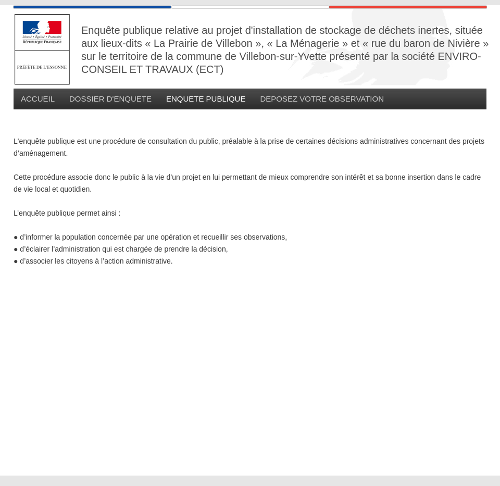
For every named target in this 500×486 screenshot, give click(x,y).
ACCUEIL (38, 98)
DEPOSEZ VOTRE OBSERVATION (322, 98)
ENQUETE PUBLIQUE (206, 98)
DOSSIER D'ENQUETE (110, 98)
